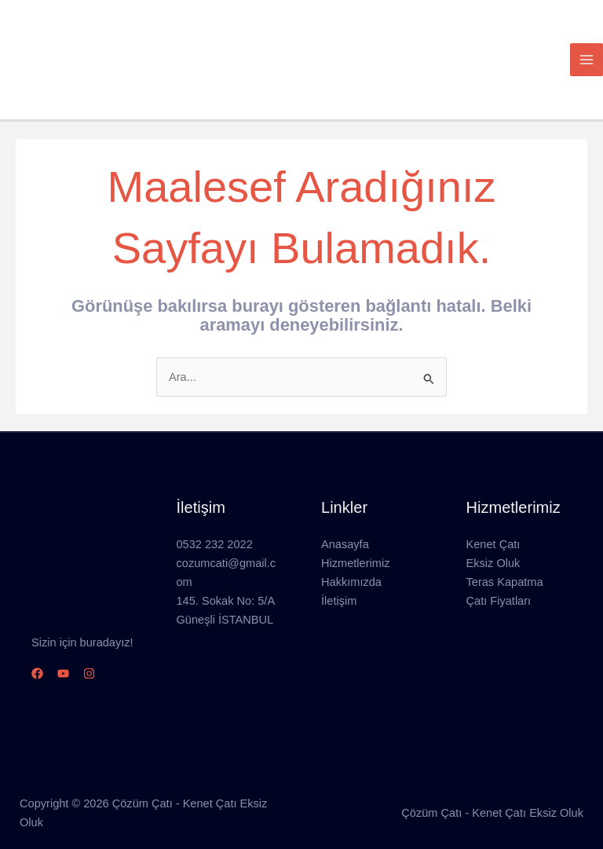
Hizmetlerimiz (355, 548)
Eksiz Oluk (493, 548)
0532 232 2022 (215, 529)
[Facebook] (37, 658)
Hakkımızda (351, 567)
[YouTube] (63, 658)
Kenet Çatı (493, 529)
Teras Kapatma (504, 567)
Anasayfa (345, 529)
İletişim (338, 586)
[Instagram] (89, 658)
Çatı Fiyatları (499, 586)
